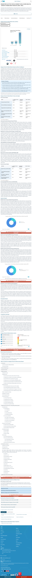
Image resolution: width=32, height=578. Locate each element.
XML (1, 546)
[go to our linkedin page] (1, 571)
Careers (2, 542)
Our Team (17, 530)
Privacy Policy (3, 544)
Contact (17, 539)
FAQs (17, 535)
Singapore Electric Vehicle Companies (6, 523)
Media (1, 533)
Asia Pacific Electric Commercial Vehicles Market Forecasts (8, 514)
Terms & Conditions (19, 542)
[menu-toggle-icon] (1, 1)
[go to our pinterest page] (6, 571)
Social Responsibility (19, 533)
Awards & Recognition (4, 535)
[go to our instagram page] (8, 571)
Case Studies (18, 537)
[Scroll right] (30, 18)
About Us (2, 530)
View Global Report (3, 23)
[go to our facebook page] (3, 571)
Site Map (17, 546)
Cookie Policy (18, 544)
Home (1, 528)
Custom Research (3, 539)
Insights (2, 537)
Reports (17, 528)
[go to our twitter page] (5, 571)
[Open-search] (31, 1)
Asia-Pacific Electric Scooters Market (22, 514)
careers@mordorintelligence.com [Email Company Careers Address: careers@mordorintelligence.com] (5, 567)
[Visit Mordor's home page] (3, 1)
